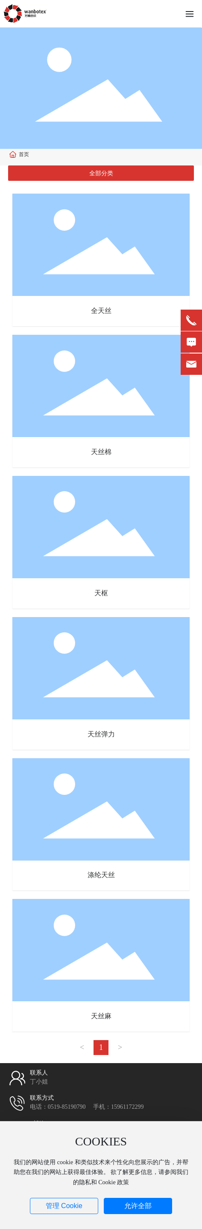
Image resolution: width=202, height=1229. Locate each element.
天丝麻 (101, 1016)
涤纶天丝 (101, 874)
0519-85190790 (67, 1107)
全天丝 (101, 310)
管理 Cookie (64, 1205)
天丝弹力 (101, 734)
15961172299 (127, 1107)
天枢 (101, 593)
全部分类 (101, 173)
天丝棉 (101, 451)
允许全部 (138, 1205)
